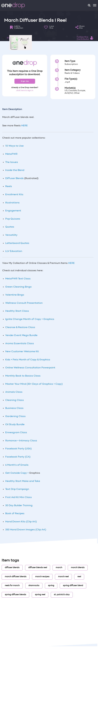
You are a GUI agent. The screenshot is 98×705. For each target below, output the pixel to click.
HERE (24, 126)
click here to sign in (24, 90)
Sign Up (25, 81)
